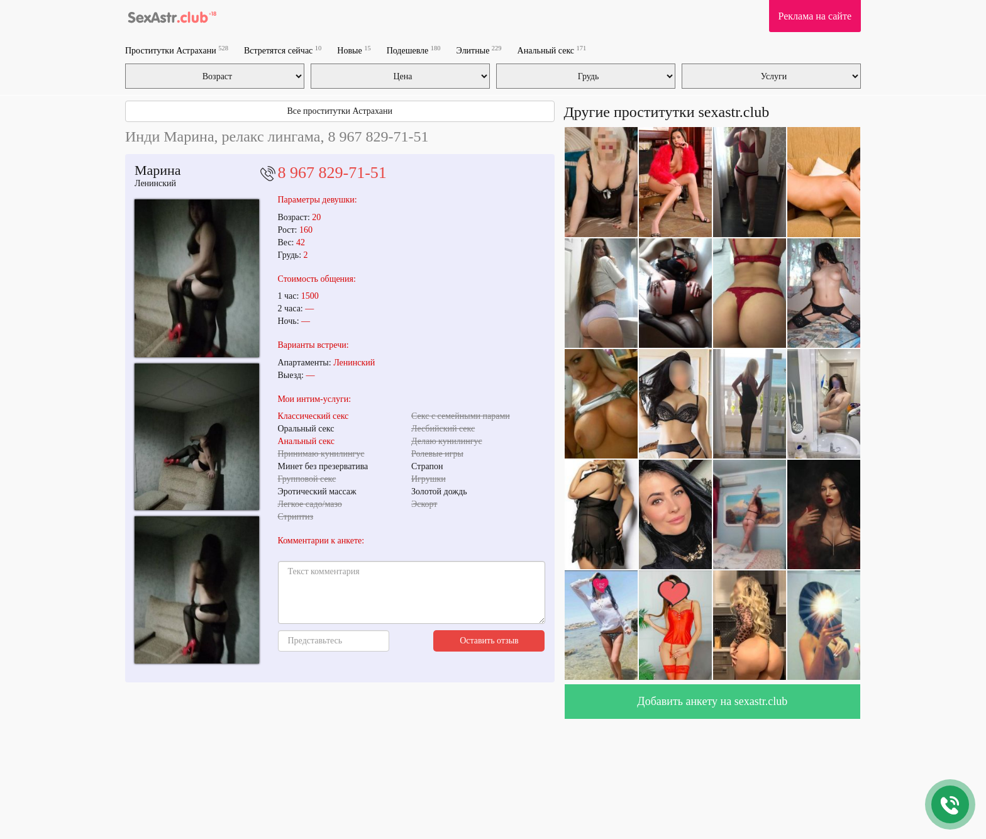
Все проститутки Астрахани (339, 111)
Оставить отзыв (489, 640)
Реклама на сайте (814, 16)
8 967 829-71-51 (332, 173)
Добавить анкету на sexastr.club (712, 701)
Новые (353, 50)
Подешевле (414, 50)
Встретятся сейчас (282, 50)
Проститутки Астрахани (176, 50)
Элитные (479, 50)
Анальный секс (552, 50)
